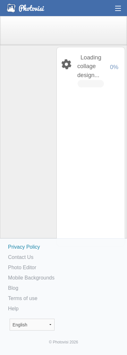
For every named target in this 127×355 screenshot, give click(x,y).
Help (13, 308)
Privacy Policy (24, 247)
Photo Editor (22, 267)
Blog (13, 288)
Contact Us (20, 257)
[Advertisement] (28, 146)
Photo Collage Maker (25, 8)
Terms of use (23, 298)
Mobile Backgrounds (31, 277)
